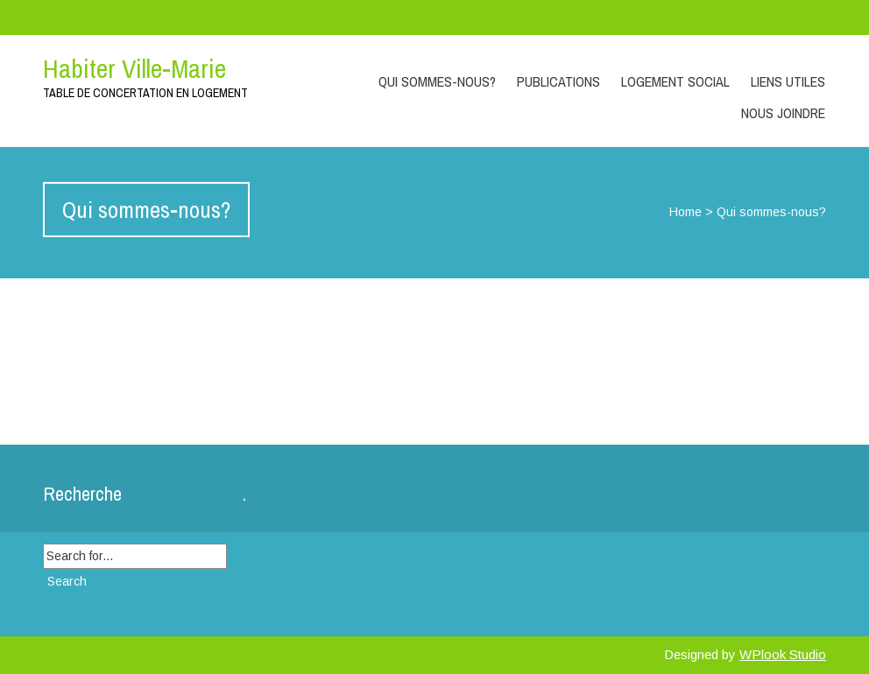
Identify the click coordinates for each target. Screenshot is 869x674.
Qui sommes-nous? (437, 81)
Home (685, 212)
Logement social (675, 81)
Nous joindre (783, 113)
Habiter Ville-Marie (134, 68)
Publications (558, 81)
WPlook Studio (782, 654)
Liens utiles (788, 81)
